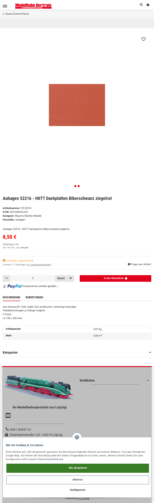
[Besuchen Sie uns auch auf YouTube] (8, 415)
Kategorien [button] (10, 352)
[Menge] (32, 278)
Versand (24, 247)
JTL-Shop (84, 498)
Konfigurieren (77, 489)
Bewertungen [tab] (34, 297)
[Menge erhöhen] (70, 278)
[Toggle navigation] (5, 6)
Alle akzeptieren (78, 467)
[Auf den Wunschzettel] (143, 39)
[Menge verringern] (6, 278)
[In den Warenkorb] (115, 278)
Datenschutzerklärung (50, 459)
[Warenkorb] (148, 5)
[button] (141, 5)
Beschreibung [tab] (11, 297)
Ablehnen (77, 479)
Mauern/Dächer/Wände (28, 215)
